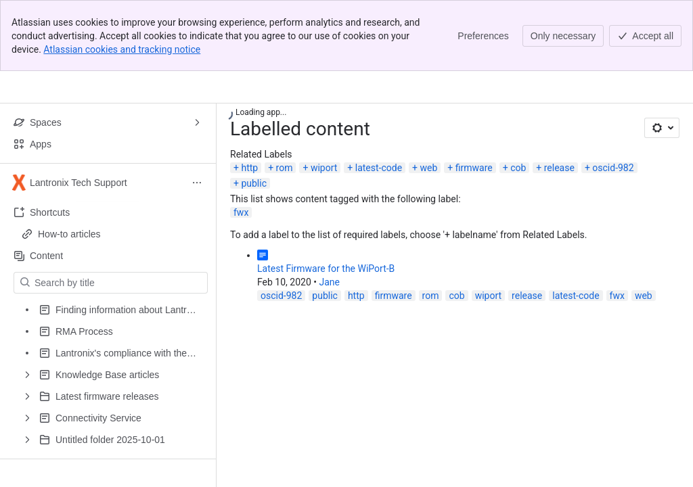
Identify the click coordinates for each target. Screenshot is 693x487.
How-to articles (69, 234)
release (559, 167)
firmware (474, 167)
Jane (329, 282)
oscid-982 (612, 167)
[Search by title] (118, 282)
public (254, 183)
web (429, 167)
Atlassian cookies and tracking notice (121, 49)
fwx (240, 212)
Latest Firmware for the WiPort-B (326, 268)
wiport (324, 167)
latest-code (378, 167)
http (249, 167)
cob (518, 167)
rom (284, 167)
